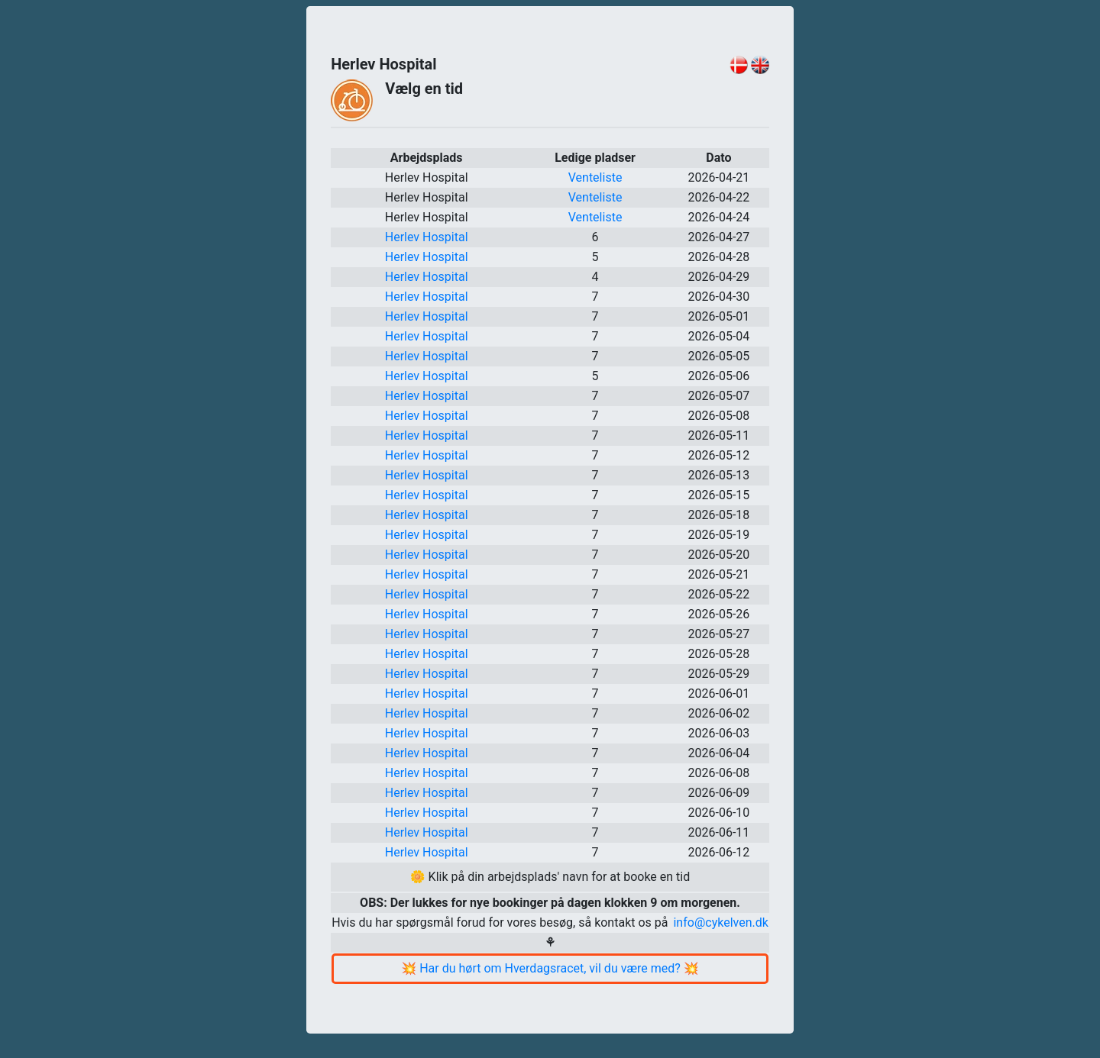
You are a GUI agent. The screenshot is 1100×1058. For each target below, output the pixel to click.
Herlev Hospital (426, 237)
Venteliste (595, 177)
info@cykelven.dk (720, 922)
